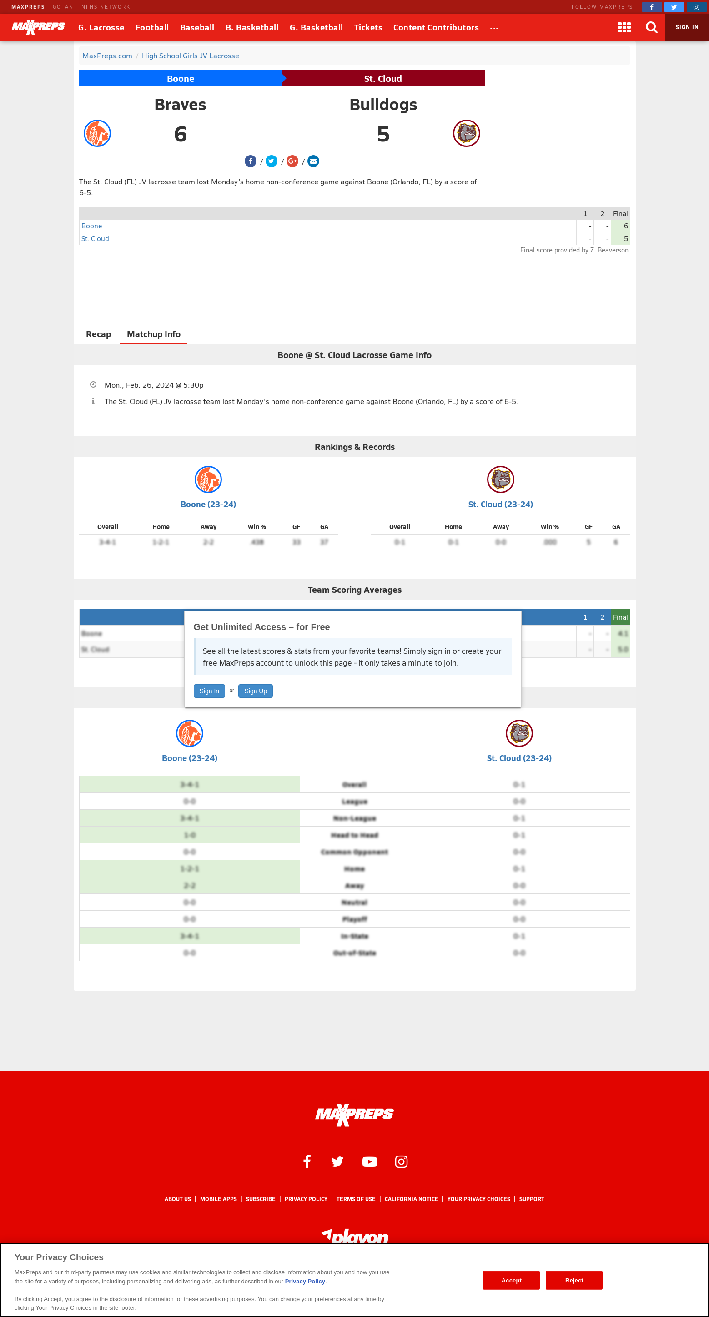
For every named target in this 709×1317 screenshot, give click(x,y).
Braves (180, 104)
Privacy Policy (306, 1199)
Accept (512, 1280)
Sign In (210, 691)
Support (531, 1199)
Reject (574, 1280)
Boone (180, 78)
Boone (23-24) (208, 504)
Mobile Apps (218, 1199)
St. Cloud (383, 78)
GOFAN (63, 6)
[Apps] (624, 27)
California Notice (411, 1199)
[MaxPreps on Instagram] (697, 7)
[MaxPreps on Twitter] (674, 7)
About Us (178, 1199)
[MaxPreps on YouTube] (369, 1161)
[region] (354, 1280)
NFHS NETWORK (106, 6)
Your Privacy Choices (479, 1199)
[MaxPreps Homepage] (354, 1115)
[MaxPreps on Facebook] (652, 7)
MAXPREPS (28, 6)
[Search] (651, 27)
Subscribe (261, 1199)
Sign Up (255, 691)
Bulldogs (383, 104)
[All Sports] (494, 27)
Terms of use (356, 1199)
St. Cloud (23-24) (500, 504)
